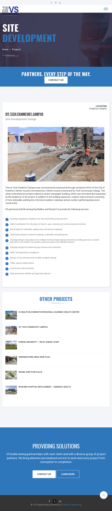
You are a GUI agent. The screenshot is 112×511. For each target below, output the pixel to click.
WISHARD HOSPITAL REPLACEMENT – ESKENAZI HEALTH (45, 387)
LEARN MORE (68, 474)
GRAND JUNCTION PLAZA (30, 372)
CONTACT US (56, 80)
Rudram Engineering (71, 504)
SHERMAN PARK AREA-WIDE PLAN (34, 357)
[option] (56, 357)
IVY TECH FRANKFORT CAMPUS (33, 327)
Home (5, 49)
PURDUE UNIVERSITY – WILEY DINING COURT (39, 342)
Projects (16, 49)
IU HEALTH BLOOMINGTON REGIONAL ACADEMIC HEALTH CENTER (49, 312)
